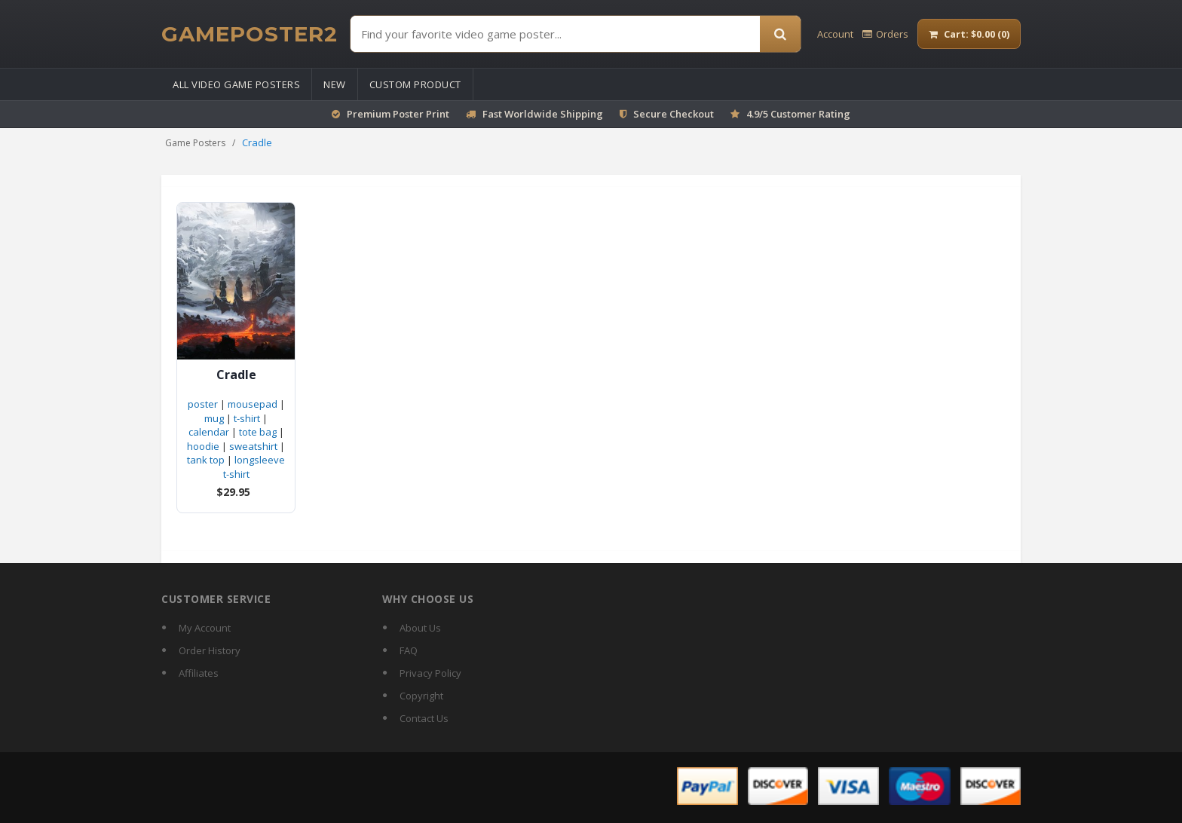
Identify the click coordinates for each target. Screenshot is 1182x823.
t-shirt (247, 418)
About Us (420, 628)
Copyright (421, 695)
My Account (205, 628)
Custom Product (415, 84)
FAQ (409, 650)
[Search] (780, 34)
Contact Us (424, 718)
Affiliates (199, 673)
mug (214, 418)
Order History (209, 650)
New (334, 84)
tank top (206, 460)
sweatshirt (253, 446)
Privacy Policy (430, 673)
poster (203, 404)
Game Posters (195, 142)
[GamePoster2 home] (249, 34)
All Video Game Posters (236, 84)
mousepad (252, 404)
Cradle (236, 375)
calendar (208, 432)
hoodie (203, 446)
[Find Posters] (555, 34)
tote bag (258, 432)
